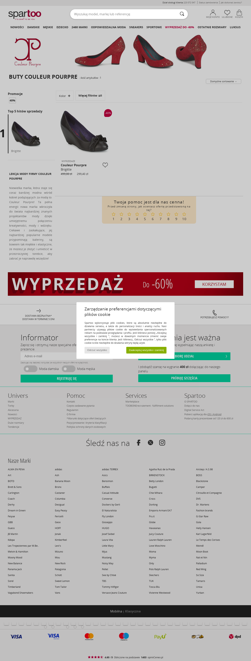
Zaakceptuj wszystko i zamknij (146, 350)
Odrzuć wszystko (97, 350)
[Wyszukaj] (182, 14)
